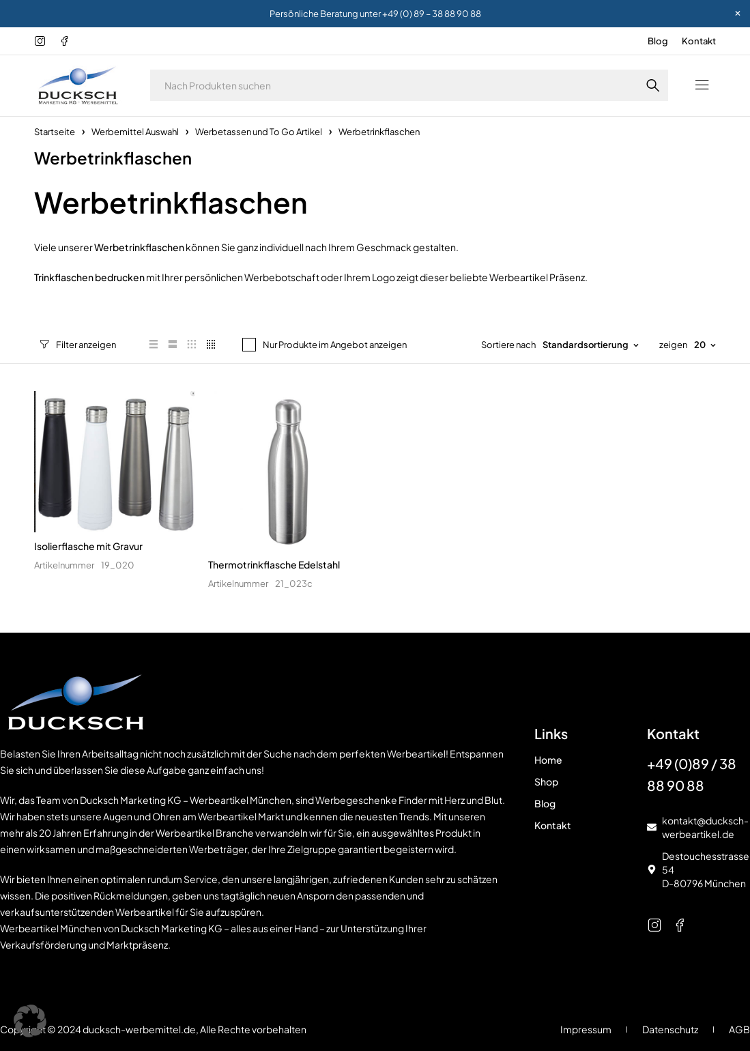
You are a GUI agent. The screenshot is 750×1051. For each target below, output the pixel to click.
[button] (30, 1021)
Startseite (54, 131)
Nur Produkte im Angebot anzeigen (323, 344)
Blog (658, 40)
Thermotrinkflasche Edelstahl (274, 564)
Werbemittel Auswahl (135, 131)
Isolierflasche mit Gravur (88, 546)
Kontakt (699, 40)
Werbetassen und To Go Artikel (258, 131)
